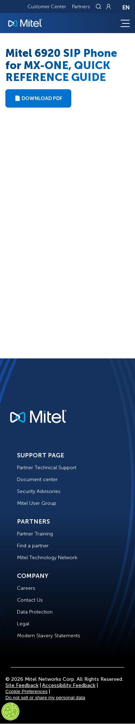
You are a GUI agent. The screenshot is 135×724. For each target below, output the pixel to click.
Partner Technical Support (46, 468)
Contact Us (30, 600)
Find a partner (33, 546)
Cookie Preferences (26, 691)
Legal (23, 624)
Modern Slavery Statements (48, 636)
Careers (26, 588)
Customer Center (46, 6)
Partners (81, 6)
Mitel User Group (36, 503)
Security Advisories (38, 491)
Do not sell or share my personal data (45, 697)
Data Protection (35, 612)
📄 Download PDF (38, 98)
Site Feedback (22, 685)
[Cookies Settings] (10, 711)
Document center (37, 479)
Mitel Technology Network (47, 558)
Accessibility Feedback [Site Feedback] (68, 685)
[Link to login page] (108, 6)
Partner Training (35, 534)
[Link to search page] (99, 6)
